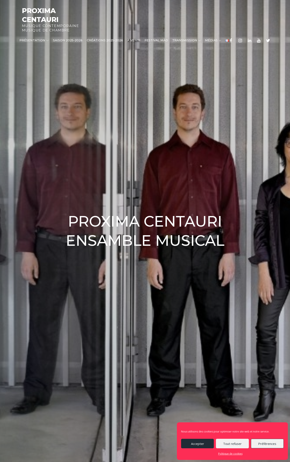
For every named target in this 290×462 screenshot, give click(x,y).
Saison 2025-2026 (68, 40)
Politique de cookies (230, 453)
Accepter (197, 444)
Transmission (186, 40)
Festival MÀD (156, 40)
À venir (133, 40)
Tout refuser (232, 444)
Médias (213, 40)
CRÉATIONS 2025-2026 (105, 40)
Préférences (267, 444)
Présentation (34, 40)
